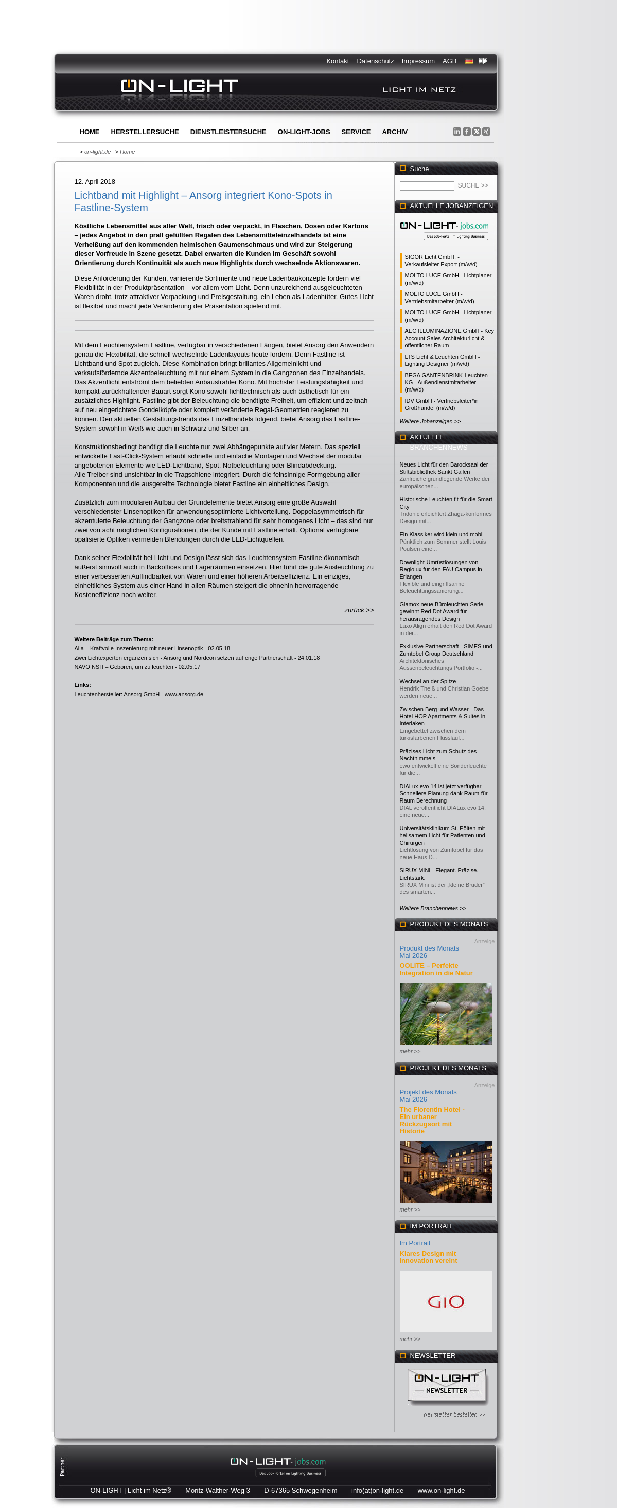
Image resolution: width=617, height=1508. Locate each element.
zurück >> (359, 610)
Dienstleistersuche (228, 132)
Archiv (395, 132)
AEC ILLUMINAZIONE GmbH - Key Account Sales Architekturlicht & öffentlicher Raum (450, 338)
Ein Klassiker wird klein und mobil (442, 534)
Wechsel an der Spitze (428, 681)
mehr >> (410, 1051)
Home (90, 132)
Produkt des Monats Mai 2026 (430, 951)
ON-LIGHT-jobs (304, 132)
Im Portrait (415, 1243)
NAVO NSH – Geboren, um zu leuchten (124, 667)
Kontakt (337, 61)
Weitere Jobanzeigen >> (430, 421)
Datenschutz (375, 61)
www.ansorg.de (184, 694)
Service (356, 132)
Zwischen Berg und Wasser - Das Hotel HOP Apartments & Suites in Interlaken (443, 716)
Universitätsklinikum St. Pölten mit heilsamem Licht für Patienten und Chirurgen (442, 835)
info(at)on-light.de (377, 1490)
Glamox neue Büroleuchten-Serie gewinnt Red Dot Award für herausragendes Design (442, 611)
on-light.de (97, 151)
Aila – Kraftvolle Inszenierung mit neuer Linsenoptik (139, 648)
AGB (449, 61)
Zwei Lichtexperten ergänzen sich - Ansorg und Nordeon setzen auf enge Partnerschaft (184, 658)
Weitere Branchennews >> (433, 908)
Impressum (418, 61)
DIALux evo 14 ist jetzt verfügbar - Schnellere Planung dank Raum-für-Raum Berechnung (445, 793)
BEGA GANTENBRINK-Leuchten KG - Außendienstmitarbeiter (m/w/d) (446, 382)
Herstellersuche (145, 132)
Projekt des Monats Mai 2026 (428, 1095)
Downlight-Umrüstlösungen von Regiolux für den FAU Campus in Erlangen (441, 569)
